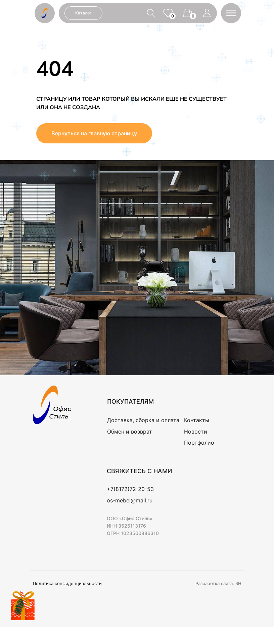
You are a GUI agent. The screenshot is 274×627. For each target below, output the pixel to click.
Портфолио (199, 442)
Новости (195, 431)
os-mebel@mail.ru (129, 500)
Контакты (196, 420)
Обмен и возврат (129, 431)
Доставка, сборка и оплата (143, 420)
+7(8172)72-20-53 (130, 489)
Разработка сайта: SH (218, 583)
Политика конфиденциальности (67, 583)
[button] (231, 13)
